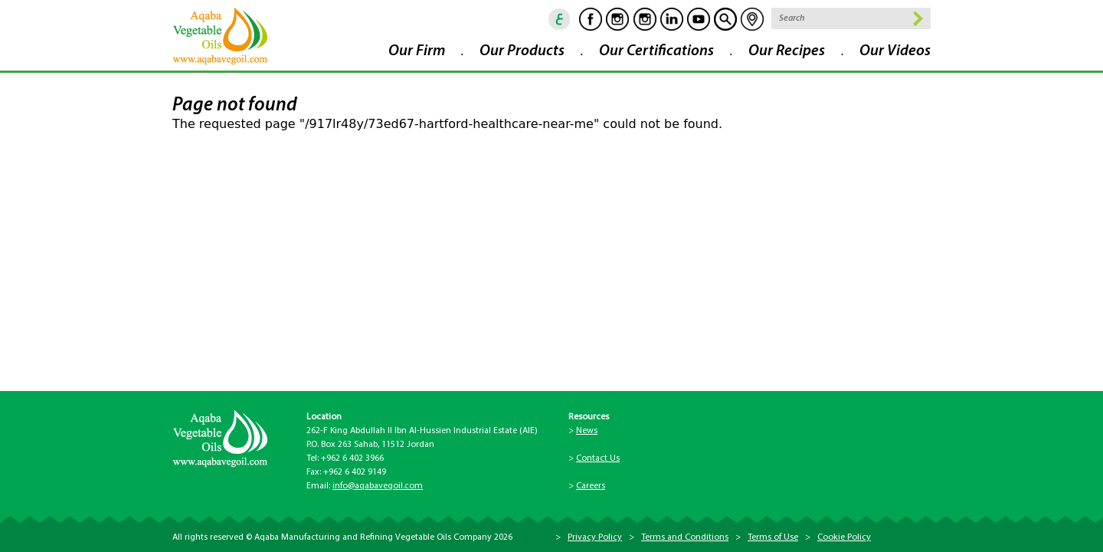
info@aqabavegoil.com (377, 486)
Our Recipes (786, 51)
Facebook (590, 19)
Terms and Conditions (684, 537)
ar (559, 19)
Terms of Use (773, 537)
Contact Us (598, 458)
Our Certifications (656, 51)
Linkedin (671, 19)
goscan (725, 19)
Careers (590, 486)
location (752, 19)
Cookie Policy (844, 537)
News (586, 430)
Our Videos (895, 51)
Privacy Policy (595, 537)
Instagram (617, 19)
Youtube (698, 19)
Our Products (522, 51)
